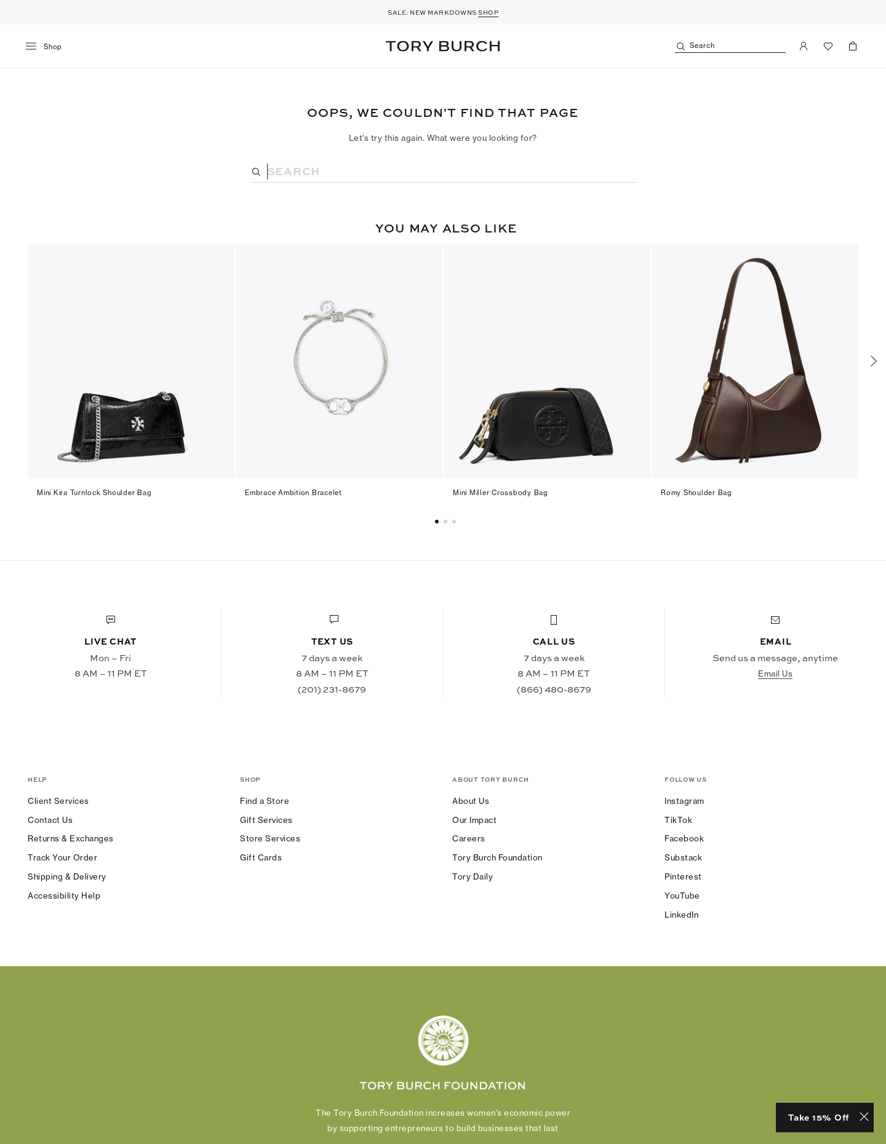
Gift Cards (261, 857)
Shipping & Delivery (67, 876)
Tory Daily (472, 876)
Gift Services (266, 820)
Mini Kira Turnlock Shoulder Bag (94, 492)
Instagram (684, 801)
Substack (683, 857)
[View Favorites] (828, 46)
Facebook (684, 838)
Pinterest (683, 876)
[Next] (873, 361)
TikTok (678, 820)
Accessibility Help (64, 895)
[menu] (48, 47)
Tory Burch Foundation (497, 857)
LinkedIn (681, 915)
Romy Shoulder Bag (696, 492)
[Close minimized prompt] (864, 1117)
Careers (468, 838)
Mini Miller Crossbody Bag (500, 492)
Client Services (58, 801)
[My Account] (803, 46)
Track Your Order (62, 857)
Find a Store (264, 801)
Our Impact (474, 820)
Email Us (775, 673)
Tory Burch (443, 46)
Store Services (270, 838)
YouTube (682, 895)
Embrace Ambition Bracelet (293, 492)
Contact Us (50, 820)
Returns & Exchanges (71, 838)
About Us (470, 801)
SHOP (488, 12)
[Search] (730, 46)
